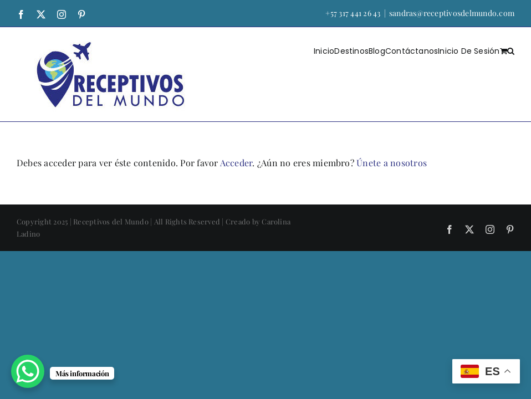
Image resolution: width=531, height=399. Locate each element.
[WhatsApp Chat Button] (27, 371)
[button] (510, 50)
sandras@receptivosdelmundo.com (451, 13)
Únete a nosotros (391, 162)
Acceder (236, 162)
